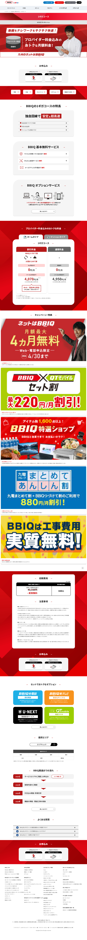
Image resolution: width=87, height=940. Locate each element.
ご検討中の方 (60, 2)
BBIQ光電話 (27, 867)
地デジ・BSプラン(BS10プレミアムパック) (32, 884)
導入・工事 (65, 870)
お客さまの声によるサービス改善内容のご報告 (72, 884)
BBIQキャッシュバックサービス (50, 906)
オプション (54, 92)
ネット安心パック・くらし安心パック (12, 890)
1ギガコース (7, 896)
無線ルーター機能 (28, 872)
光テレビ (37, 8)
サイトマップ (16, 927)
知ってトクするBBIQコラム (68, 867)
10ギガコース (7, 898)
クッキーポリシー (33, 927)
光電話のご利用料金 (28, 870)
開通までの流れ (68, 92)
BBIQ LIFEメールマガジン (49, 912)
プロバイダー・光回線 (67, 872)
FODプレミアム (47, 874)
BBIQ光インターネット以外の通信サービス (33, 898)
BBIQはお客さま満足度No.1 (69, 882)
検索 (80, 2)
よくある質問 (62, 8)
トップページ (7, 11)
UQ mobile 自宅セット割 (49, 886)
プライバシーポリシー (43, 927)
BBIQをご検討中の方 (15, 11)
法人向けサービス (71, 2)
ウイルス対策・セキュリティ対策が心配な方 (13, 884)
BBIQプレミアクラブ (48, 900)
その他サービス (8, 882)
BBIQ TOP (7, 867)
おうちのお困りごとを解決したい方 (12, 888)
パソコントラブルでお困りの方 (11, 886)
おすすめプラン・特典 (48, 867)
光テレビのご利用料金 (28, 880)
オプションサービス (67, 902)
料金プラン (49, 8)
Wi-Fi (64, 874)
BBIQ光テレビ (27, 877)
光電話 (24, 8)
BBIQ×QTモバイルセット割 (49, 882)
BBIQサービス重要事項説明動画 (69, 910)
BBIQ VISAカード (47, 910)
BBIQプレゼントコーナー (49, 908)
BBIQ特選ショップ (47, 902)
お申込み (75, 8)
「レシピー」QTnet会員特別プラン (50, 914)
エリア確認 (56, 776)
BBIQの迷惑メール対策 (68, 892)
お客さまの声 (66, 879)
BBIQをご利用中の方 (9, 872)
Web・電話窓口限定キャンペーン (50, 890)
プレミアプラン (27, 888)
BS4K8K (26, 890)
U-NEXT (45, 872)
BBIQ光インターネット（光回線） (12, 877)
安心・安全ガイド (66, 887)
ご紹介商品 (65, 904)
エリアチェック (41, 744)
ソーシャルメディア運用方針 (55, 927)
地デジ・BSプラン (27, 882)
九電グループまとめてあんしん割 (50, 880)
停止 (82, 568)
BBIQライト (26, 900)
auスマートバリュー (47, 884)
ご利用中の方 (48, 2)
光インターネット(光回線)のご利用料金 (13, 880)
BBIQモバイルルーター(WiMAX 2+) (31, 902)
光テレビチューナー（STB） (29, 894)
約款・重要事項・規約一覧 (68, 907)
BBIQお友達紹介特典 (48, 894)
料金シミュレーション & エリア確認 (12, 874)
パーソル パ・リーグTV (48, 876)
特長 (15, 92)
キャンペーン (40, 92)
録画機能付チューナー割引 (49, 888)
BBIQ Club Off (47, 904)
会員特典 (46, 898)
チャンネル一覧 (27, 892)
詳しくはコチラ (43, 211)
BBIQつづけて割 (47, 878)
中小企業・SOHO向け (67, 895)
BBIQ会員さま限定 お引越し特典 (50, 892)
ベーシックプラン (27, 886)
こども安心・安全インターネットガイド (70, 890)
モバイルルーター (66, 876)
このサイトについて (24, 927)
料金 (27, 92)
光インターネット (11, 8)
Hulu (45, 870)
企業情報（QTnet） (68, 927)
